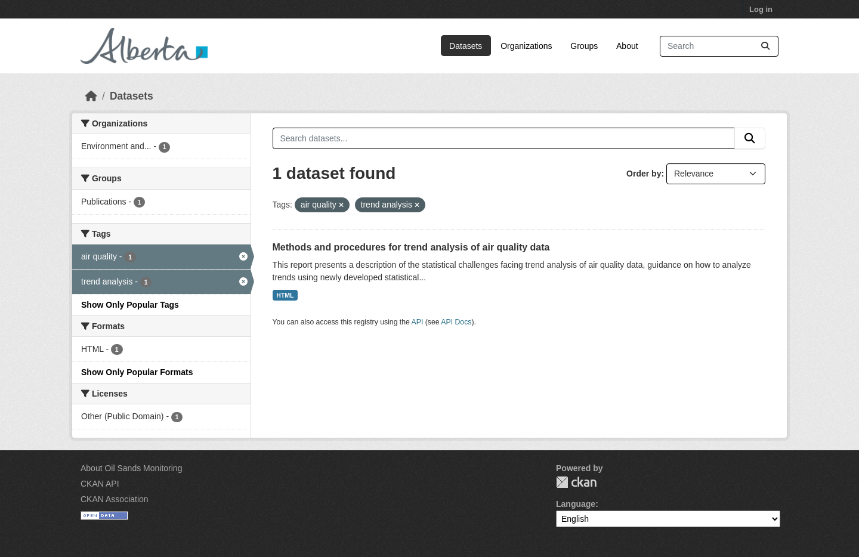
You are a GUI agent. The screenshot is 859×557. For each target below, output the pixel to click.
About (627, 46)
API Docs (456, 322)
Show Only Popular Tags (130, 305)
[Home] (91, 96)
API (418, 322)
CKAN (576, 482)
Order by (643, 173)
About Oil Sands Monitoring (131, 468)
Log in (761, 9)
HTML (284, 295)
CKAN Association (115, 499)
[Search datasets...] (719, 46)
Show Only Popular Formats (137, 372)
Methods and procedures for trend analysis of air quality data (411, 247)
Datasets (465, 46)
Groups (584, 46)
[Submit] (765, 46)
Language (575, 504)
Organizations (526, 46)
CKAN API (100, 483)
